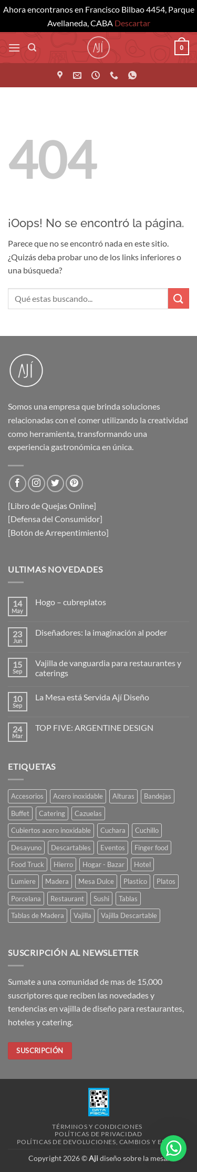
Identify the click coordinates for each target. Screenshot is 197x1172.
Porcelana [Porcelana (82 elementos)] (26, 898)
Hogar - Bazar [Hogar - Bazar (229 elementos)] (103, 864)
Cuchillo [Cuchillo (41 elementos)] (147, 830)
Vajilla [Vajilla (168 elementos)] (82, 915)
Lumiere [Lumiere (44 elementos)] (23, 881)
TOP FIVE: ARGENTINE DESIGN (94, 727)
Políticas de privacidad (98, 1134)
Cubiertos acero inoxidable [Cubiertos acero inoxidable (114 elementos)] (51, 830)
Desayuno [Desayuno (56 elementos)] (26, 847)
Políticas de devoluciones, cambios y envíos (99, 1142)
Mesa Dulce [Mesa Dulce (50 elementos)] (96, 881)
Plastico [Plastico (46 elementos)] (135, 881)
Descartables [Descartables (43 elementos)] (71, 847)
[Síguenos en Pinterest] (74, 483)
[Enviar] (178, 298)
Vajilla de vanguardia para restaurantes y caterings (108, 668)
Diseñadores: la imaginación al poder (101, 632)
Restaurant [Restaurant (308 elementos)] (67, 898)
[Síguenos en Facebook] (17, 483)
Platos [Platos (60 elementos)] (166, 881)
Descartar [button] (132, 23)
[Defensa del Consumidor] (55, 519)
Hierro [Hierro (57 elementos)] (63, 864)
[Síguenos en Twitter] (55, 483)
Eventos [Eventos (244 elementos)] (112, 847)
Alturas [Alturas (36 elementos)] (123, 796)
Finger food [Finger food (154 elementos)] (151, 847)
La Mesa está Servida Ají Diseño (92, 697)
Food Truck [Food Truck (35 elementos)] (27, 864)
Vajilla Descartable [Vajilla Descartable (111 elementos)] (129, 915)
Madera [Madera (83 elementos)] (57, 881)
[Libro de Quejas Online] (52, 506)
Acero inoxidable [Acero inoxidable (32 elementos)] (78, 796)
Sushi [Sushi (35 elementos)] (101, 898)
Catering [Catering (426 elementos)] (52, 813)
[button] (14, 47)
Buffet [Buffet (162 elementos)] (20, 813)
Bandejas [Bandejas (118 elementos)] (157, 796)
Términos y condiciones (97, 1126)
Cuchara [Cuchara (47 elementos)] (113, 830)
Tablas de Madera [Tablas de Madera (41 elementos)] (37, 915)
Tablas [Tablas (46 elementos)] (128, 898)
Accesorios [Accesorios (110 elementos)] (27, 796)
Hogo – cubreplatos (70, 602)
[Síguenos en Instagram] (36, 483)
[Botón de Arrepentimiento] (58, 532)
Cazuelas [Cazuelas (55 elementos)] (88, 813)
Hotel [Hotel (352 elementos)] (142, 864)
